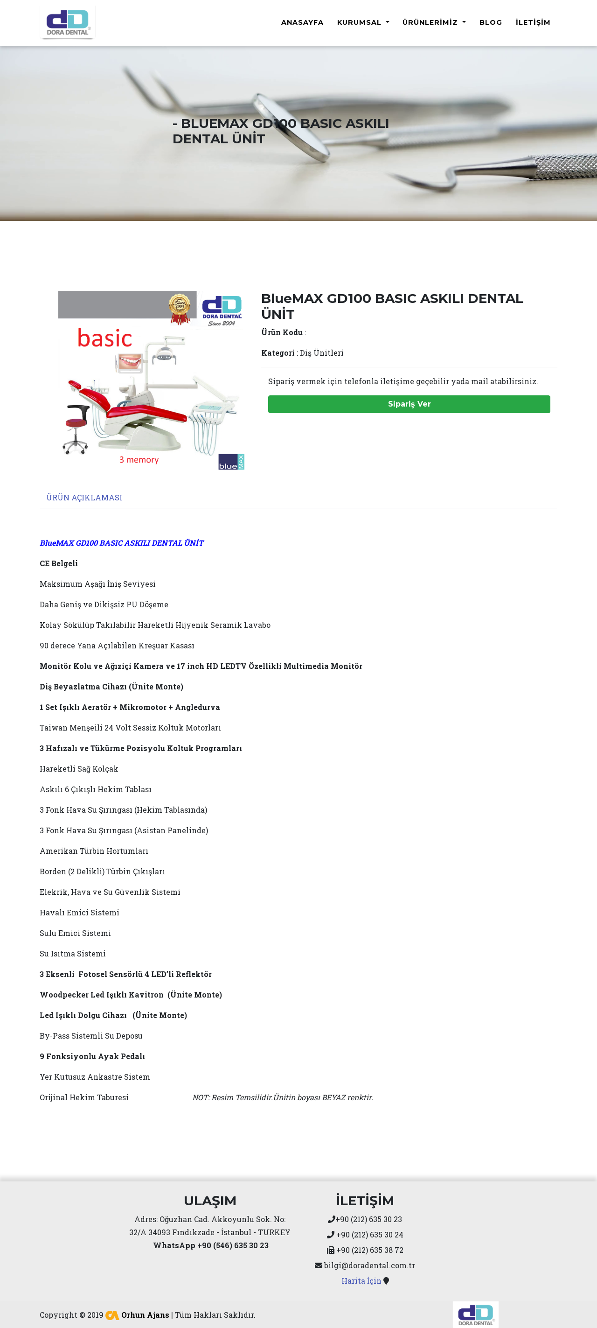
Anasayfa (302, 21)
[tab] (83, 495)
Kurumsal (360, 21)
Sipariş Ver (409, 402)
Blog (490, 21)
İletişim (533, 21)
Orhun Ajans (137, 1313)
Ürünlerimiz (431, 21)
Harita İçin (361, 1279)
